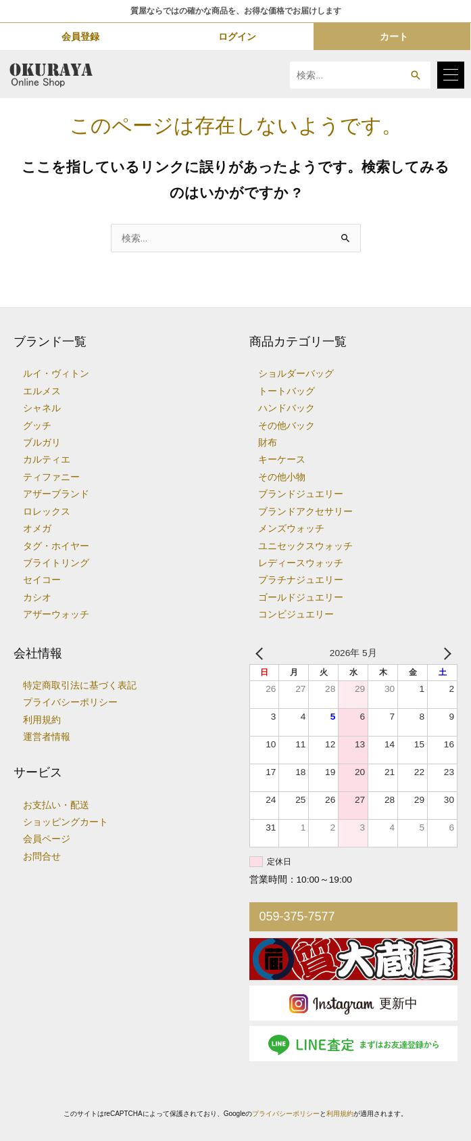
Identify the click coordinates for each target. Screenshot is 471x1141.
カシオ (37, 597)
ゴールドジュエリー (300, 597)
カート (394, 36)
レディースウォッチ (300, 563)
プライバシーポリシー (70, 702)
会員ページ (46, 839)
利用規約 (42, 720)
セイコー (42, 580)
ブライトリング (56, 563)
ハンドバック (286, 408)
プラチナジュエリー (300, 580)
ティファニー (51, 477)
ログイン (237, 36)
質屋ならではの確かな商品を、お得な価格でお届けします (235, 11)
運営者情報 (46, 737)
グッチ (37, 426)
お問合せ (42, 857)
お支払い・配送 (56, 805)
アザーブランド (56, 494)
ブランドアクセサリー (305, 512)
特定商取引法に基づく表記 (80, 685)
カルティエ (46, 460)
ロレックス (46, 512)
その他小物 (281, 477)
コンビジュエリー (296, 614)
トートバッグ (286, 391)
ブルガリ (42, 443)
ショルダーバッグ (296, 374)
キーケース (281, 460)
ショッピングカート (65, 822)
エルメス (42, 391)
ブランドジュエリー (300, 494)
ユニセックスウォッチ (305, 546)
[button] (415, 75)
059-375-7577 (297, 916)
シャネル (42, 408)
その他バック (286, 426)
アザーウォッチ (56, 614)
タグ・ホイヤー (56, 546)
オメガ (37, 528)
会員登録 (80, 36)
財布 (267, 443)
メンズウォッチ (291, 528)
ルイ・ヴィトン (56, 374)
